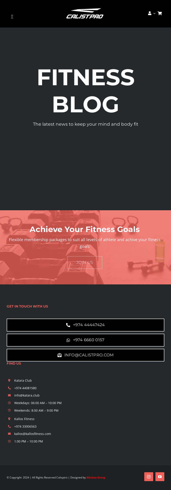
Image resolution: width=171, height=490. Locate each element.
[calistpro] (85, 7)
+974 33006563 (25, 426)
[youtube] (159, 476)
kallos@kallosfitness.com (32, 434)
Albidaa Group (96, 477)
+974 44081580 (25, 388)
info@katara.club (27, 395)
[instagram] (148, 476)
